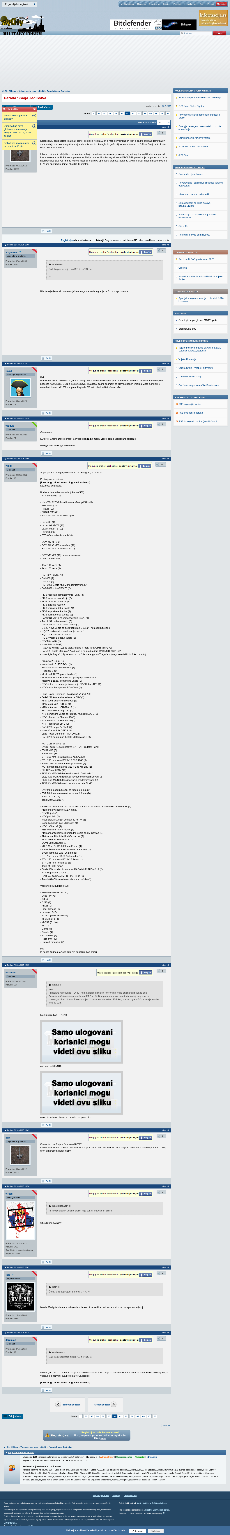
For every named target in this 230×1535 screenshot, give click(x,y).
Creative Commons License (157, 1510)
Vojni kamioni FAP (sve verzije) (194, 375)
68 (168, 113)
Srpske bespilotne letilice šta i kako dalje (199, 334)
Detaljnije (152, 1457)
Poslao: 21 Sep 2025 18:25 (18, 965)
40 (162, 464)
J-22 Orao (183, 392)
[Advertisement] (115, 64)
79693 (9, 466)
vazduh (10, 425)
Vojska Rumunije (187, 253)
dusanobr (11, 972)
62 (133, 113)
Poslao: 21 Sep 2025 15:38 (18, 418)
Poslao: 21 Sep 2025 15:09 (18, 245)
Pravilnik (177, 4)
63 (139, 113)
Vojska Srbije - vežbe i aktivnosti (195, 262)
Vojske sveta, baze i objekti (32, 91)
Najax (9, 370)
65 (150, 113)
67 (162, 113)
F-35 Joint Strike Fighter (191, 343)
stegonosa (11, 252)
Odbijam (155, 1530)
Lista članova (190, 4)
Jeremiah (11, 1340)
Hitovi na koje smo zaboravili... (194, 431)
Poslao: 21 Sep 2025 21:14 (18, 1333)
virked (9, 1193)
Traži (202, 4)
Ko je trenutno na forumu (21, 1452)
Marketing (221, 4)
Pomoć (210, 4)
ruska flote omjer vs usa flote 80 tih (16, 145)
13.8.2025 (166, 106)
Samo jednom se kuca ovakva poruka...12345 (194, 441)
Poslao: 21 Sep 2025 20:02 (18, 1267)
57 (104, 113)
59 (116, 113)
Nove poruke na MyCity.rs (190, 404)
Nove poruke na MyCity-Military (193, 328)
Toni (8, 1274)
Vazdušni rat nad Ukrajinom (193, 383)
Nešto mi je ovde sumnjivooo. (194, 472)
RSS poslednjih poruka (190, 307)
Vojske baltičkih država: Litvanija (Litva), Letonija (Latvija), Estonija (199, 243)
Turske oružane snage (190, 271)
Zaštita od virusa (159, 1503)
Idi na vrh (166, 1426)
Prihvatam (137, 1530)
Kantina (166, 4)
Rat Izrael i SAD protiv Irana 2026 (196, 153)
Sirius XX (183, 463)
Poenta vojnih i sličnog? (16, 117)
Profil (48, 231)
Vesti (139, 1503)
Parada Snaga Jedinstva (58, 91)
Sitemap (116, 1495)
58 (110, 113)
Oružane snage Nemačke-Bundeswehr (199, 279)
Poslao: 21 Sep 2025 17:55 (18, 459)
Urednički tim (130, 1495)
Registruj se (154, 4)
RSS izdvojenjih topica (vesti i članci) (197, 315)
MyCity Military (127, 4)
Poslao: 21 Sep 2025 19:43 (18, 1130)
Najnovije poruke (101, 1495)
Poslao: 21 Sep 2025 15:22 (18, 363)
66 (156, 113)
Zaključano (44, 107)
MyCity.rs (147, 1503)
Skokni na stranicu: (147, 122)
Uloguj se (141, 4)
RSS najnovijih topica (189, 298)
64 (145, 113)
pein (8, 1137)
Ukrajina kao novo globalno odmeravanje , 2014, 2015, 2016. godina (17, 131)
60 (122, 113)
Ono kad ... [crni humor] (191, 411)
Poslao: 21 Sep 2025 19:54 (18, 1186)
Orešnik (182, 162)
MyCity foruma (10, 1523)
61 (127, 113)
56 (99, 113)
